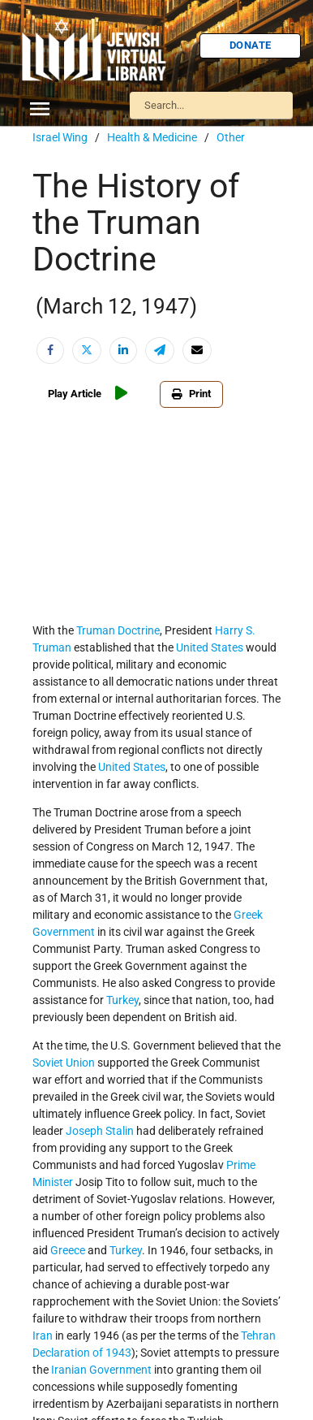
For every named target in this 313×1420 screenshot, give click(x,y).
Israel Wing (60, 137)
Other (231, 137)
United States (209, 647)
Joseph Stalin (100, 1130)
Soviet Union (63, 1062)
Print (181, 393)
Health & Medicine (152, 137)
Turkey (122, 1000)
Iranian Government (101, 1369)
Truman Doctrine (118, 630)
